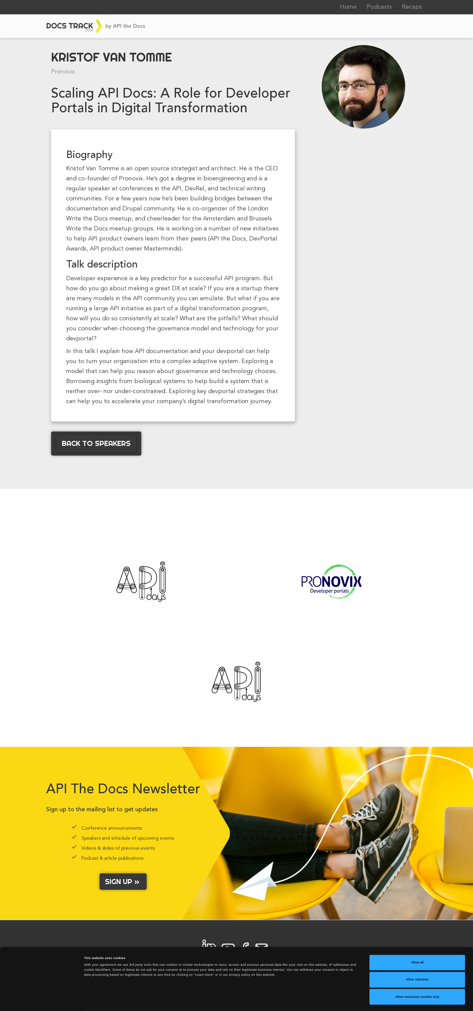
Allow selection (417, 957)
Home (348, 7)
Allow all (417, 940)
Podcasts (379, 7)
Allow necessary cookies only (417, 974)
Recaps (412, 7)
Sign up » (123, 881)
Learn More (276, 1000)
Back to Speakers (96, 443)
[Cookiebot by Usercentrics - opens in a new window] (43, 1000)
